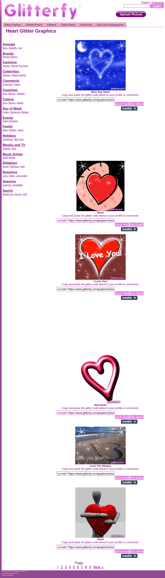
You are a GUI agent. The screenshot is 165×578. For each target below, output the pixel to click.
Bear (5, 48)
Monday (25, 112)
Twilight (6, 148)
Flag (5, 93)
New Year (19, 139)
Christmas (8, 139)
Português (158, 2)
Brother (12, 130)
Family (8, 126)
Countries (10, 90)
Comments (11, 81)
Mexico (12, 93)
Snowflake (18, 185)
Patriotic (21, 93)
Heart (11, 175)
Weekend (15, 112)
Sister (21, 130)
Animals (9, 44)
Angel (5, 166)
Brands (8, 53)
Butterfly (13, 48)
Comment (7, 84)
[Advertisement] (19, 258)
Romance (10, 172)
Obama (6, 75)
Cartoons (10, 62)
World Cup (8, 194)
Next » (98, 567)
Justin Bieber (9, 157)
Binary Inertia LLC (20, 571)
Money (12, 103)
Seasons (9, 181)
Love (5, 175)
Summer (7, 185)
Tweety (6, 66)
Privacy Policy (7, 575)
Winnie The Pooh (19, 66)
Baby (5, 130)
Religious (10, 163)
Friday (6, 112)
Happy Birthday (10, 121)
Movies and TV (14, 145)
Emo (5, 103)
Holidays (9, 135)
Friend (17, 84)
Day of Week (12, 108)
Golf (25, 194)
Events (8, 118)
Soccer (18, 194)
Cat (20, 48)
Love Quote (21, 175)
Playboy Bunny (10, 57)
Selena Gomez (18, 75)
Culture (8, 99)
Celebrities (11, 71)
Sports (8, 190)
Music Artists (13, 154)
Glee (13, 148)
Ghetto (20, 103)
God (22, 166)
